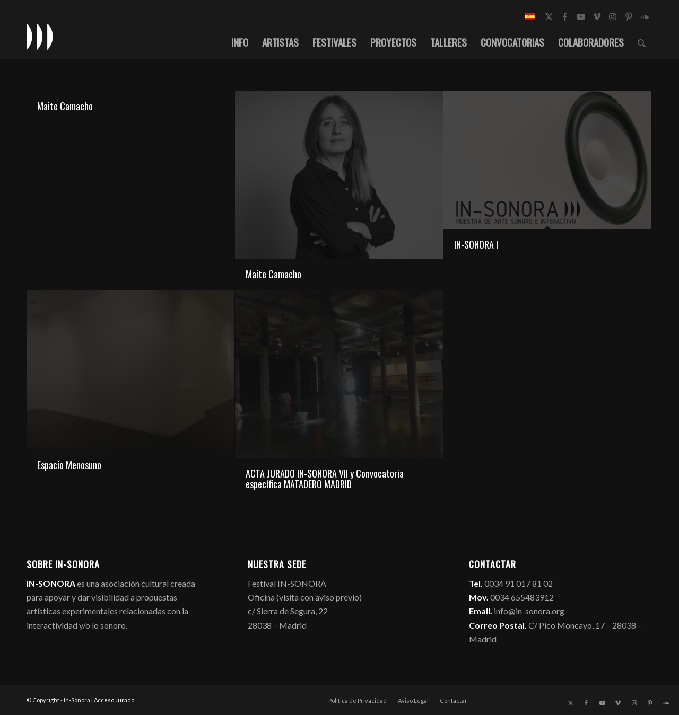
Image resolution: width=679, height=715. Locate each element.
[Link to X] (549, 16)
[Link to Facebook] (565, 16)
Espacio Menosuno (69, 465)
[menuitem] (239, 41)
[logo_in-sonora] (40, 36)
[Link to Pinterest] (629, 16)
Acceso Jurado (114, 699)
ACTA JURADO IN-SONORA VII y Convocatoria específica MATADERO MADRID (325, 478)
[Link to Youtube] (581, 16)
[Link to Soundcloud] (644, 16)
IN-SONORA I (476, 244)
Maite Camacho (65, 106)
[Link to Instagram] (613, 16)
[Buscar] (641, 41)
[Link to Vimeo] (597, 16)
